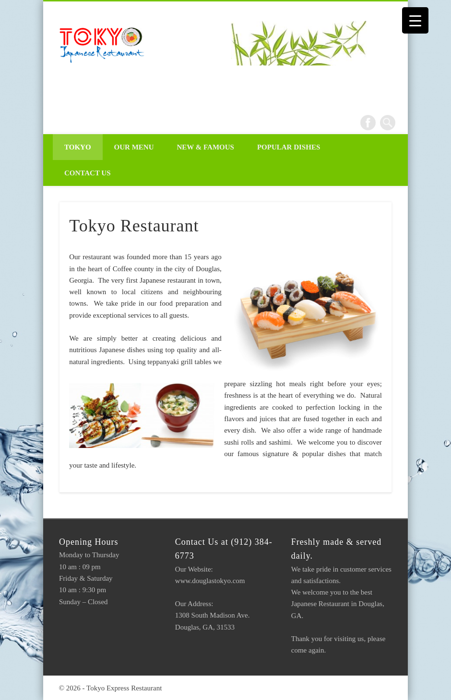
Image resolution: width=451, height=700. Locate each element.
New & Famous (205, 147)
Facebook (368, 122)
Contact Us (87, 173)
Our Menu (134, 147)
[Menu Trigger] (415, 20)
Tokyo (77, 147)
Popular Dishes (288, 147)
